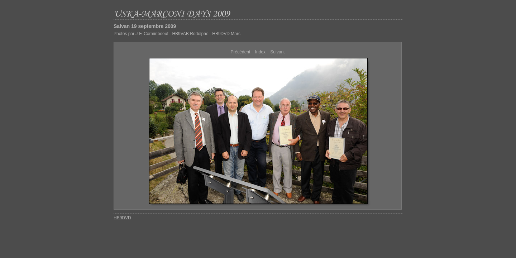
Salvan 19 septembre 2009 (145, 26)
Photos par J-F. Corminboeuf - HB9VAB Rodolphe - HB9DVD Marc (177, 33)
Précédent (240, 51)
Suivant (277, 51)
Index (260, 51)
